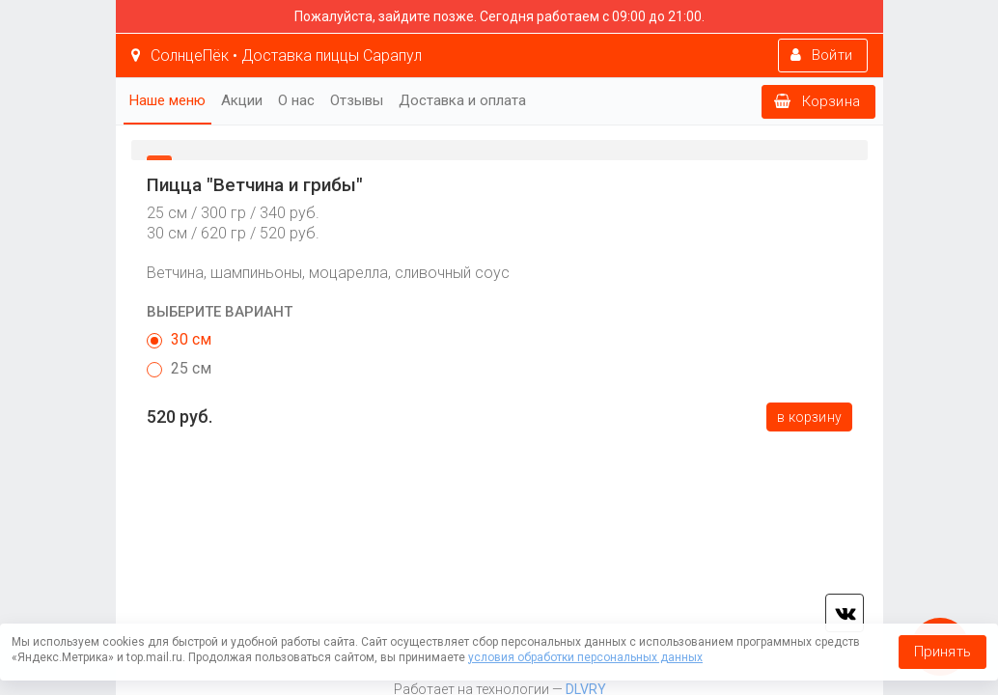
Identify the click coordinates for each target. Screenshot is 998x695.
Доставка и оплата (462, 100)
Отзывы (356, 100)
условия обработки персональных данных (585, 657)
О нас (296, 100)
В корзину (809, 417)
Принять (942, 651)
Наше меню (167, 100)
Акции (242, 100)
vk (844, 613)
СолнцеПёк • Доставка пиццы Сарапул (276, 55)
